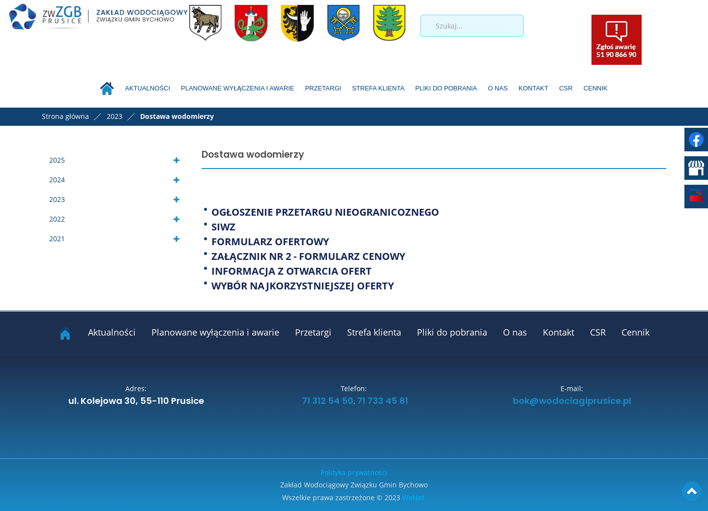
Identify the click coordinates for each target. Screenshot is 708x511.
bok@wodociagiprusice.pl (572, 401)
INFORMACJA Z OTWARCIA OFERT (291, 271)
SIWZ (223, 226)
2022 (57, 219)
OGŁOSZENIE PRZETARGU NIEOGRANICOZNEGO (325, 212)
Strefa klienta (378, 88)
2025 (57, 160)
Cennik (596, 88)
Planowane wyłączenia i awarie (237, 88)
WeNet (413, 497)
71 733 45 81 (382, 401)
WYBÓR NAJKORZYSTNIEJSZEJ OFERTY (302, 285)
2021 (57, 238)
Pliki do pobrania (446, 88)
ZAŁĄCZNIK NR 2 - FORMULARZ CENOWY (308, 256)
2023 (57, 199)
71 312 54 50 (327, 401)
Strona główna (65, 116)
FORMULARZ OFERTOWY (270, 241)
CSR (565, 88)
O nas (497, 88)
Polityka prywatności (354, 472)
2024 (57, 179)
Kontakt (533, 88)
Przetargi (323, 88)
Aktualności (147, 88)
